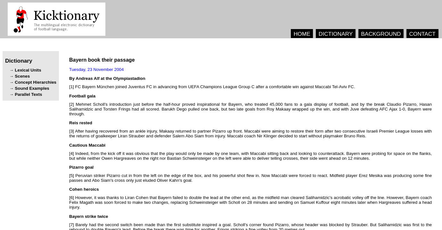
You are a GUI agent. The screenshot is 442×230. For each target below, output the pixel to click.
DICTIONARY (336, 34)
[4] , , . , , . (250, 156)
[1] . (212, 86)
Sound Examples (32, 88)
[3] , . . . (250, 133)
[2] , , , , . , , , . (250, 109)
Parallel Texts (28, 94)
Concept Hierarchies (35, 82)
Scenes (22, 76)
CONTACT (422, 34)
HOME (302, 34)
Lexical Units (28, 70)
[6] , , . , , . (250, 202)
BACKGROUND (381, 34)
